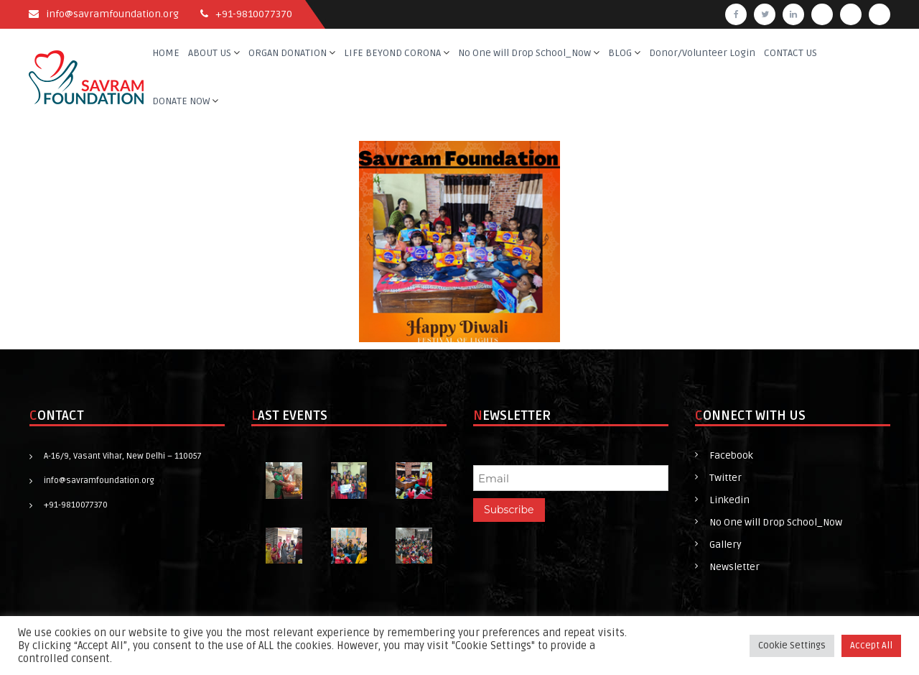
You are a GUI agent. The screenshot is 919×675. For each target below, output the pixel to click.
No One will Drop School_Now (524, 53)
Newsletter (734, 567)
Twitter (725, 478)
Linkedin (729, 500)
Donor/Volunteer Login (702, 53)
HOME (165, 53)
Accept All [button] (871, 645)
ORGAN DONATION (287, 53)
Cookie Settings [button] (792, 645)
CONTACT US (790, 53)
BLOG (620, 53)
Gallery (725, 544)
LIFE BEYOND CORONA (392, 53)
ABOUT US (209, 53)
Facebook (731, 455)
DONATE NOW (181, 101)
